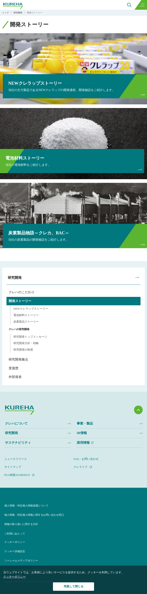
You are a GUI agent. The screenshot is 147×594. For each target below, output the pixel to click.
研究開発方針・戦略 (26, 343)
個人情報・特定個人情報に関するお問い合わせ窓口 (34, 514)
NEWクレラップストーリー (30, 308)
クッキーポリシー (14, 542)
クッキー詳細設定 (14, 551)
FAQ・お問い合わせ (86, 459)
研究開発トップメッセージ (30, 336)
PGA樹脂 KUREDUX (17, 474)
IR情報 (82, 433)
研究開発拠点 (18, 359)
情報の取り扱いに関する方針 (21, 524)
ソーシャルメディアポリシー (21, 560)
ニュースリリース (15, 459)
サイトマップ (12, 467)
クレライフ (81, 467)
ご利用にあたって (14, 533)
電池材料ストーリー (26, 315)
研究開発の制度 (23, 349)
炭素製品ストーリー (26, 321)
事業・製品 (85, 423)
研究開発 (15, 277)
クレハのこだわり (22, 292)
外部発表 (15, 377)
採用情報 (83, 442)
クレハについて (16, 423)
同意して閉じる (73, 586)
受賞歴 (13, 368)
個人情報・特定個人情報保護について (26, 505)
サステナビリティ (18, 442)
